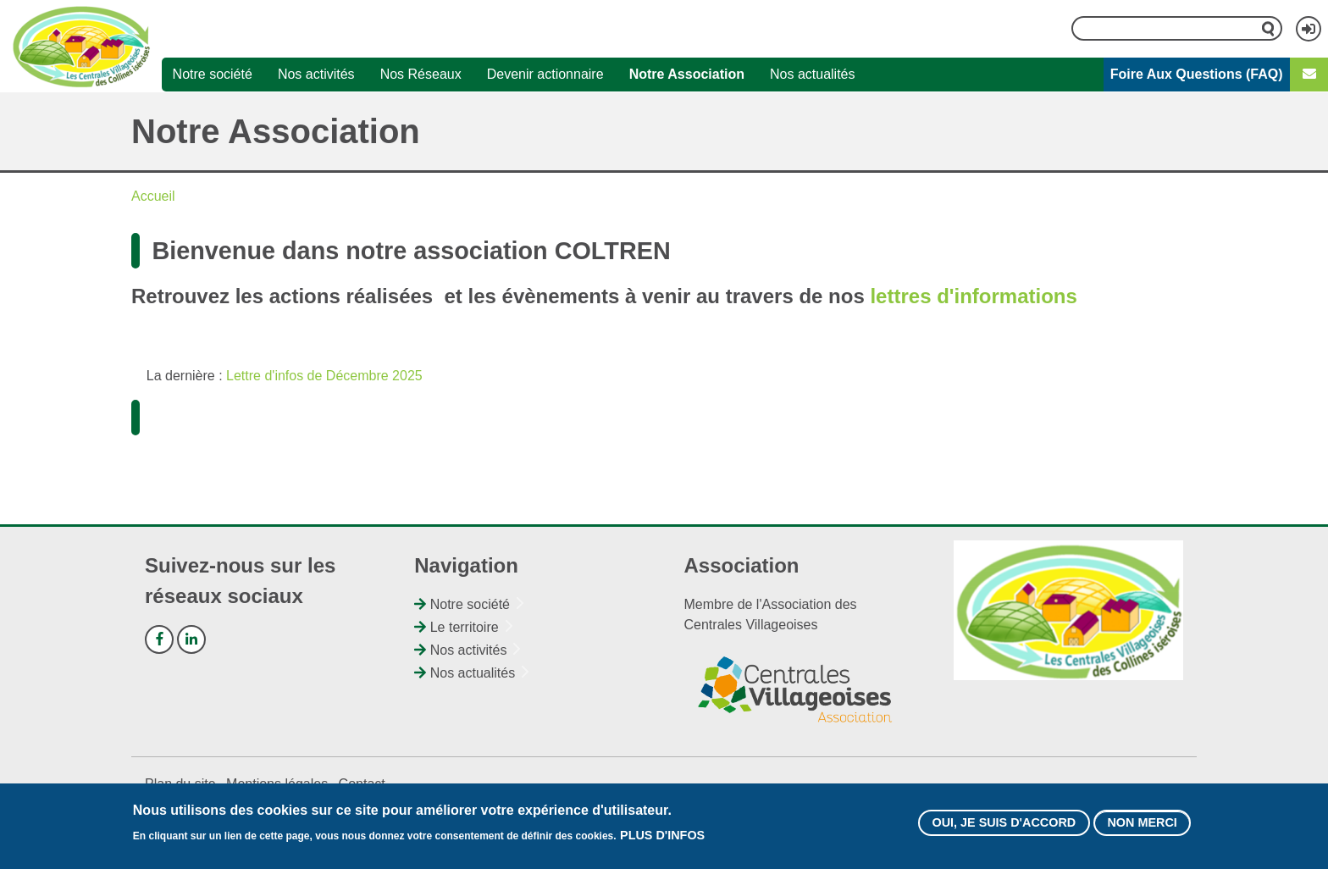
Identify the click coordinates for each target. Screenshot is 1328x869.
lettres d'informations (973, 296)
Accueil (153, 196)
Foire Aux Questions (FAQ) (1196, 74)
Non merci (1141, 823)
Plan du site (180, 784)
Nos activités (316, 74)
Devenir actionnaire (545, 74)
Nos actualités (812, 74)
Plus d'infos (662, 836)
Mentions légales (277, 784)
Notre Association (686, 74)
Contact (362, 784)
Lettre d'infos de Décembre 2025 (324, 375)
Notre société (212, 74)
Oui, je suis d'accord (1004, 823)
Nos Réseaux (421, 74)
